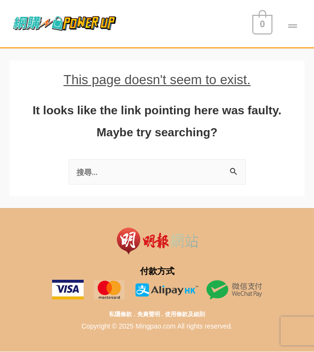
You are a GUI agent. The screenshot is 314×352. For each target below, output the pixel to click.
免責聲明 (148, 314)
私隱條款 (120, 314)
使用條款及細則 (185, 314)
